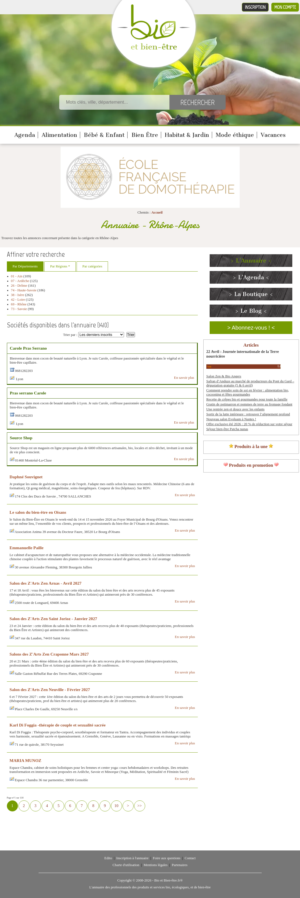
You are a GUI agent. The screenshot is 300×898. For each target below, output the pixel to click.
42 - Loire (18, 300)
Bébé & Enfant (104, 135)
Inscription (255, 7)
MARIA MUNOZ (26, 760)
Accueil (157, 212)
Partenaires (180, 865)
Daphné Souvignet (26, 476)
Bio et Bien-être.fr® (168, 880)
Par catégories (92, 266)
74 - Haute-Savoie (24, 290)
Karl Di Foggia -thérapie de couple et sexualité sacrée (58, 725)
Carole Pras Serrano (28, 348)
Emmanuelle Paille (27, 547)
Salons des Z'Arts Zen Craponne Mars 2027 (49, 654)
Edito (108, 858)
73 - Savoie (19, 309)
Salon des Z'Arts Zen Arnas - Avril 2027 (46, 583)
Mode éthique (235, 135)
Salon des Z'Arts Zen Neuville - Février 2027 (50, 689)
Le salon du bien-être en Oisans (38, 512)
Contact (190, 858)
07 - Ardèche (20, 281)
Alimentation (59, 135)
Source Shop (21, 437)
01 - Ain (17, 276)
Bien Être (144, 135)
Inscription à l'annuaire (132, 858)
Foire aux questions (166, 858)
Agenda (24, 135)
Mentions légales (155, 865)
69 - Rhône (19, 304)
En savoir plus (184, 378)
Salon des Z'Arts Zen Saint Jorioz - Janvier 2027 (53, 618)
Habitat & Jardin (187, 135)
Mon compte (285, 7)
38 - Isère (17, 295)
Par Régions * (60, 266)
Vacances (273, 135)
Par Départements (25, 266)
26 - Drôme (19, 286)
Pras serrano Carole (28, 393)
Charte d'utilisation (126, 865)
